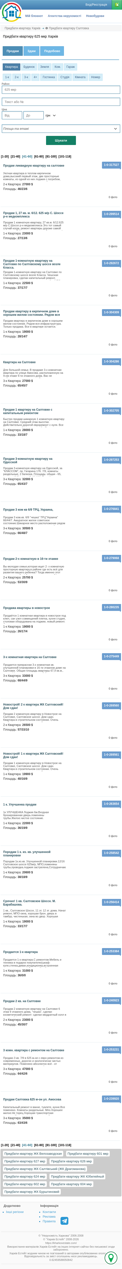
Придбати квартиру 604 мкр (71, 1184)
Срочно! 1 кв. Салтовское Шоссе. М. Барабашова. (29, 902)
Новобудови (95, 16)
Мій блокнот (34, 16)
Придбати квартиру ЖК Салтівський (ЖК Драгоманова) (44, 1169)
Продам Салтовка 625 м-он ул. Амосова (32, 1099)
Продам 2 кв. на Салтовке (22, 1001)
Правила (49, 1221)
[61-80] (39, 156)
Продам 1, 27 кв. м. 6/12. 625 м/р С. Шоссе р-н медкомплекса (33, 214)
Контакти (49, 1212)
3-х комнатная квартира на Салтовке (30, 657)
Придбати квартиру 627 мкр (24, 1161)
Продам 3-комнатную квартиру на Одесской (27, 460)
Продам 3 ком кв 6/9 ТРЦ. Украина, (28, 509)
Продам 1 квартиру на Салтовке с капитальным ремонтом (27, 411)
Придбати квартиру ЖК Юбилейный (77, 1176)
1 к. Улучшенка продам (19, 804)
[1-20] (5, 156)
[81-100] (51, 156)
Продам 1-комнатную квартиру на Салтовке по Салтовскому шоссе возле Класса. (32, 264)
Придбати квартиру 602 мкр (24, 1184)
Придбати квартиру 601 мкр (88, 1153)
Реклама (49, 1216)
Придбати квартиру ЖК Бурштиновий (31, 1192)
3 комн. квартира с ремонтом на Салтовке (33, 1050)
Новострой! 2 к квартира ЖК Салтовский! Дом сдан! (33, 706)
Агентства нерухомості (64, 16)
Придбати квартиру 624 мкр (24, 1176)
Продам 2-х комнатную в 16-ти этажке (30, 559)
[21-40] (15, 156)
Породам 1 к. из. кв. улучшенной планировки (26, 853)
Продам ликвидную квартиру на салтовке (33, 165)
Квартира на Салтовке (19, 362)
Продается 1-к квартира (20, 952)
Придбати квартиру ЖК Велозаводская (33, 1153)
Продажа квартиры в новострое (26, 608)
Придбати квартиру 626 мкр (71, 1161)
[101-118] (65, 156)
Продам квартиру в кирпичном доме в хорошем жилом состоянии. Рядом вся (31, 313)
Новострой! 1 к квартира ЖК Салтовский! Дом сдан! (33, 755)
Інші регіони (15, 1212)
